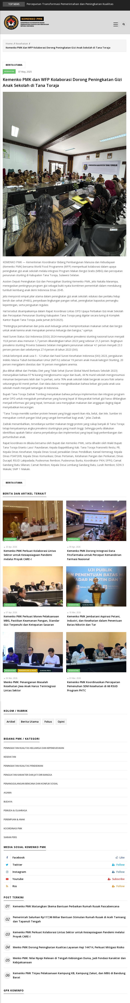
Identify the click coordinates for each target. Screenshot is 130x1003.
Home (9, 43)
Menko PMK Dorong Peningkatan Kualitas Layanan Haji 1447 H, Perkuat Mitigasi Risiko (68, 947)
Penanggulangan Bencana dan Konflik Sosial (31, 783)
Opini (61, 721)
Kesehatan (22, 43)
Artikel (11, 721)
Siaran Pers (87, 605)
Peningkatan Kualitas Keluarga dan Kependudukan (34, 748)
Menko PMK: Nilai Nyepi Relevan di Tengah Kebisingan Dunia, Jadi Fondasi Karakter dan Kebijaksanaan (69, 960)
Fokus (48, 721)
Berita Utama (14, 64)
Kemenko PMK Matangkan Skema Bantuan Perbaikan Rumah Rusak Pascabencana (66, 906)
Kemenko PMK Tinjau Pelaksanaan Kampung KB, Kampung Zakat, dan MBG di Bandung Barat (69, 975)
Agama (8, 792)
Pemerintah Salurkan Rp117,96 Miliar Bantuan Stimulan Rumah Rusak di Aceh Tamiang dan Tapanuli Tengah (69, 919)
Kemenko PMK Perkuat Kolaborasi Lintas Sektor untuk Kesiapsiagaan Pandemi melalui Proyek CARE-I (68, 934)
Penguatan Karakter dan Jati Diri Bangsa (28, 774)
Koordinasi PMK (13, 828)
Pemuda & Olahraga (15, 810)
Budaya (8, 801)
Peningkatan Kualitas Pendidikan (23, 765)
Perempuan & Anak (27, 670)
